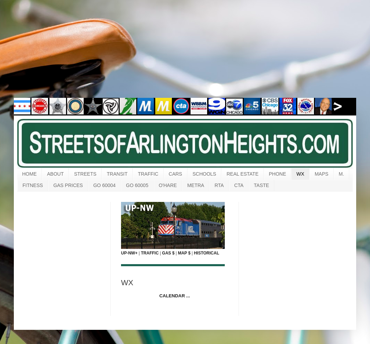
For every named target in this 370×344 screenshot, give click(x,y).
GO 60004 (104, 185)
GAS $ (168, 253)
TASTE (261, 185)
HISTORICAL (206, 253)
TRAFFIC (148, 174)
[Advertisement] (185, 53)
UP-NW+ (129, 253)
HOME (29, 174)
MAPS (322, 174)
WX (300, 174)
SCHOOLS (204, 174)
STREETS (85, 174)
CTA (238, 185)
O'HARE (168, 185)
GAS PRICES (68, 185)
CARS (175, 174)
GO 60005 (137, 185)
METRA (195, 185)
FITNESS (32, 185)
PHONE (277, 174)
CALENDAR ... (174, 295)
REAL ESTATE (242, 174)
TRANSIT (117, 174)
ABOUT (55, 174)
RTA (219, 185)
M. (341, 174)
